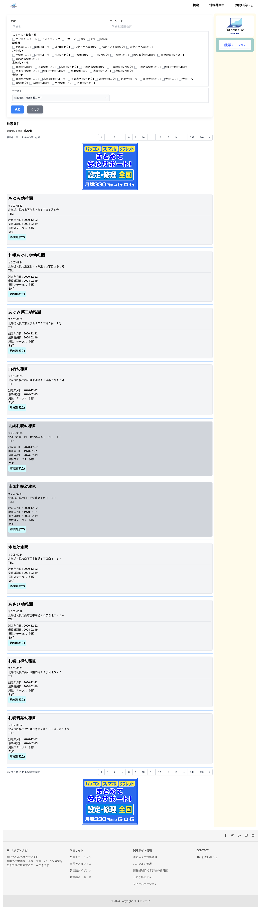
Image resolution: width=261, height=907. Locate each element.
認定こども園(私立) (141, 47)
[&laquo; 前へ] (101, 137)
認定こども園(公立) (113, 47)
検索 (196, 5)
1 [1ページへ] (108, 137)
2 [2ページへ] (114, 137)
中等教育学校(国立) (94, 67)
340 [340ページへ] (202, 137)
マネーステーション (145, 884)
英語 (93, 39)
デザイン (70, 39)
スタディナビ (142, 901)
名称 (13, 21)
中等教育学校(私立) (149, 67)
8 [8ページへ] (129, 137)
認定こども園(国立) (86, 47)
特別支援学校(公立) (27, 71)
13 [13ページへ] (167, 137)
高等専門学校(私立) (82, 79)
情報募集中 (216, 5)
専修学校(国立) (80, 71)
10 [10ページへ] (143, 137)
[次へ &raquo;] (209, 137)
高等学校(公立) (47, 67)
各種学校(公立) (64, 83)
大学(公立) (188, 79)
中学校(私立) (121, 55)
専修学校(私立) (124, 71)
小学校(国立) (23, 55)
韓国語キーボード (80, 877)
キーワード (116, 21)
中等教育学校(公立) (121, 67)
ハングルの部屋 (142, 864)
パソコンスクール (26, 39)
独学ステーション (80, 857)
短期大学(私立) (152, 79)
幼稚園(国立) (23, 47)
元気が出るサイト (143, 877)
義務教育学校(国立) (144, 55)
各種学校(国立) (41, 83)
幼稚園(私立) (62, 47)
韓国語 (104, 39)
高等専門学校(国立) (27, 79)
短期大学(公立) (129, 79)
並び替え (17, 91)
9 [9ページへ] (135, 137)
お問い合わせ (244, 5)
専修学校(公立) (102, 71)
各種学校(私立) (86, 83)
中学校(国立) (82, 55)
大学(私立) (22, 83)
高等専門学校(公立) (54, 79)
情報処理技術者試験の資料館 (150, 870)
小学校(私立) (62, 55)
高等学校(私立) (69, 67)
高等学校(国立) (24, 67)
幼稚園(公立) (42, 47)
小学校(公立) (42, 55)
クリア (35, 109)
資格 (83, 39)
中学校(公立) (101, 55)
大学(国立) (171, 79)
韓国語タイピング (80, 870)
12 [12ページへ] (159, 137)
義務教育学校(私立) (27, 59)
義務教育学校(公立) (172, 55)
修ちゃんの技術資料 (145, 857)
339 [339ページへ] (192, 137)
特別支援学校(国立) (176, 67)
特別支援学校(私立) (54, 71)
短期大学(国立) (107, 79)
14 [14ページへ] (176, 137)
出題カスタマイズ (80, 864)
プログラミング (51, 39)
